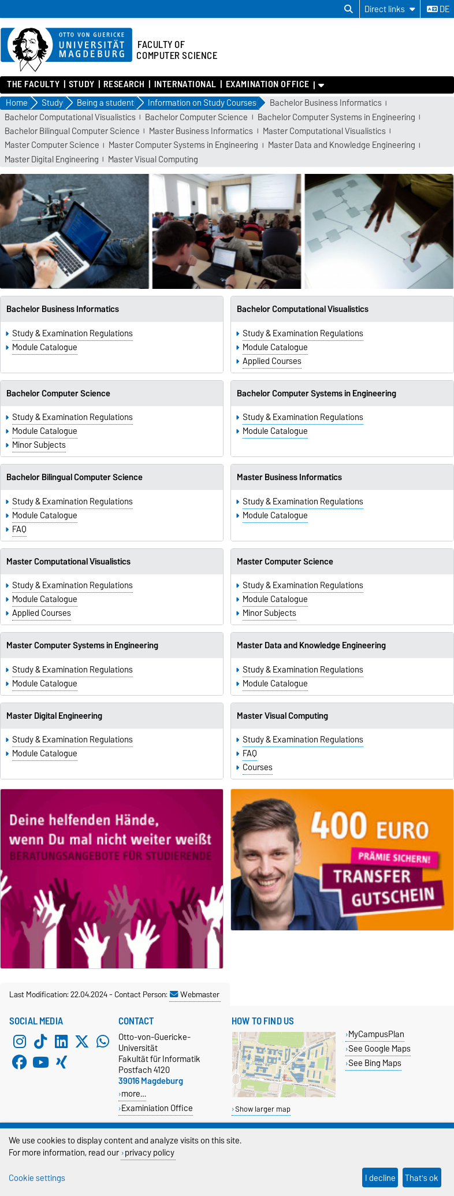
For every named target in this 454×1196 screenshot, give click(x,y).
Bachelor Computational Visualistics (70, 117)
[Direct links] (390, 9)
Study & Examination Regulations (72, 333)
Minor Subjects (39, 445)
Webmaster (194, 994)
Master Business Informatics (201, 131)
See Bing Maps (374, 1063)
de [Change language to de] (438, 9)
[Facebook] (19, 1062)
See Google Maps (379, 1048)
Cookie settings (37, 1178)
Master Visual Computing (153, 159)
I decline (380, 1178)
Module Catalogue (44, 347)
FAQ (19, 529)
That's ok (421, 1178)
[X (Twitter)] (82, 1041)
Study (82, 84)
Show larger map (263, 1109)
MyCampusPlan (376, 1034)
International (185, 84)
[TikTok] (40, 1041)
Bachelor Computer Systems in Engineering (336, 117)
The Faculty (33, 84)
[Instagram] (19, 1041)
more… (133, 1093)
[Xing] (61, 1062)
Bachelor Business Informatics (326, 103)
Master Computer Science (52, 145)
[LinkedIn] (61, 1041)
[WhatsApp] (102, 1041)
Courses (258, 767)
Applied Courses (272, 361)
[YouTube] (40, 1062)
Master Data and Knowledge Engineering (341, 145)
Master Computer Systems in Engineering (183, 145)
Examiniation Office (157, 1108)
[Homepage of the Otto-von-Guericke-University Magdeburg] (66, 50)
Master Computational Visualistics (324, 131)
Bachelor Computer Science (196, 117)
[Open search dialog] (349, 9)
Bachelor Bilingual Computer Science (72, 131)
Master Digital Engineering (52, 159)
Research (123, 84)
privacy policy (149, 1152)
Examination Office (268, 84)
